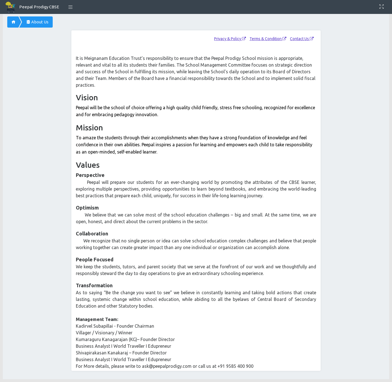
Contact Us (302, 39)
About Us (37, 22)
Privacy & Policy (230, 39)
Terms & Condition (268, 39)
